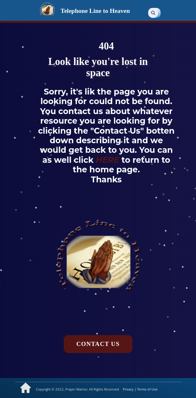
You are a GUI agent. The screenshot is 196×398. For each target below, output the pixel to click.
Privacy (128, 389)
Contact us (97, 344)
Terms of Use (147, 389)
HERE (109, 160)
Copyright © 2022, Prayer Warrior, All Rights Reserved (77, 389)
